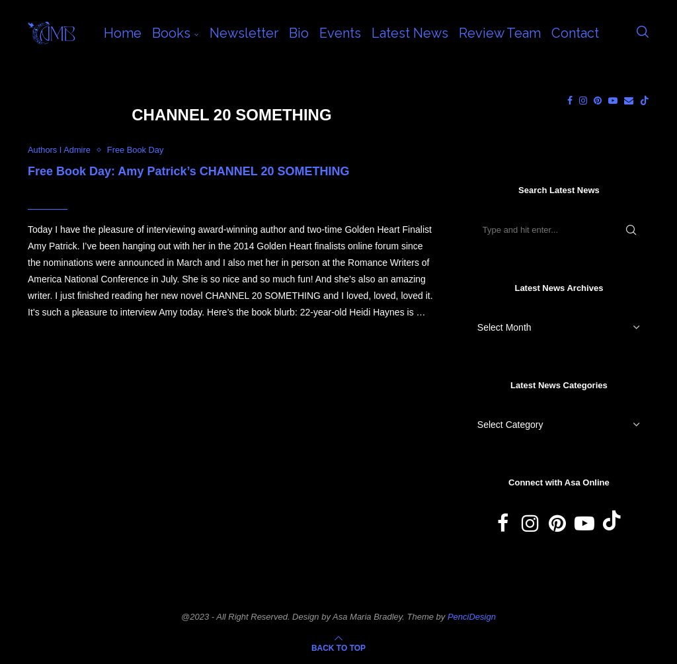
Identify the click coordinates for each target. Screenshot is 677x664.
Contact (575, 33)
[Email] (628, 100)
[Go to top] (338, 647)
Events (340, 33)
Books (171, 33)
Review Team (500, 33)
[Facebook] (570, 100)
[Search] (642, 33)
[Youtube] (612, 100)
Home (122, 33)
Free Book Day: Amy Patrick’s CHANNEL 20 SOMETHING (188, 171)
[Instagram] (583, 100)
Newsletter (244, 33)
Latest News (410, 33)
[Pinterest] (598, 100)
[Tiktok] (644, 100)
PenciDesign (472, 617)
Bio (299, 33)
